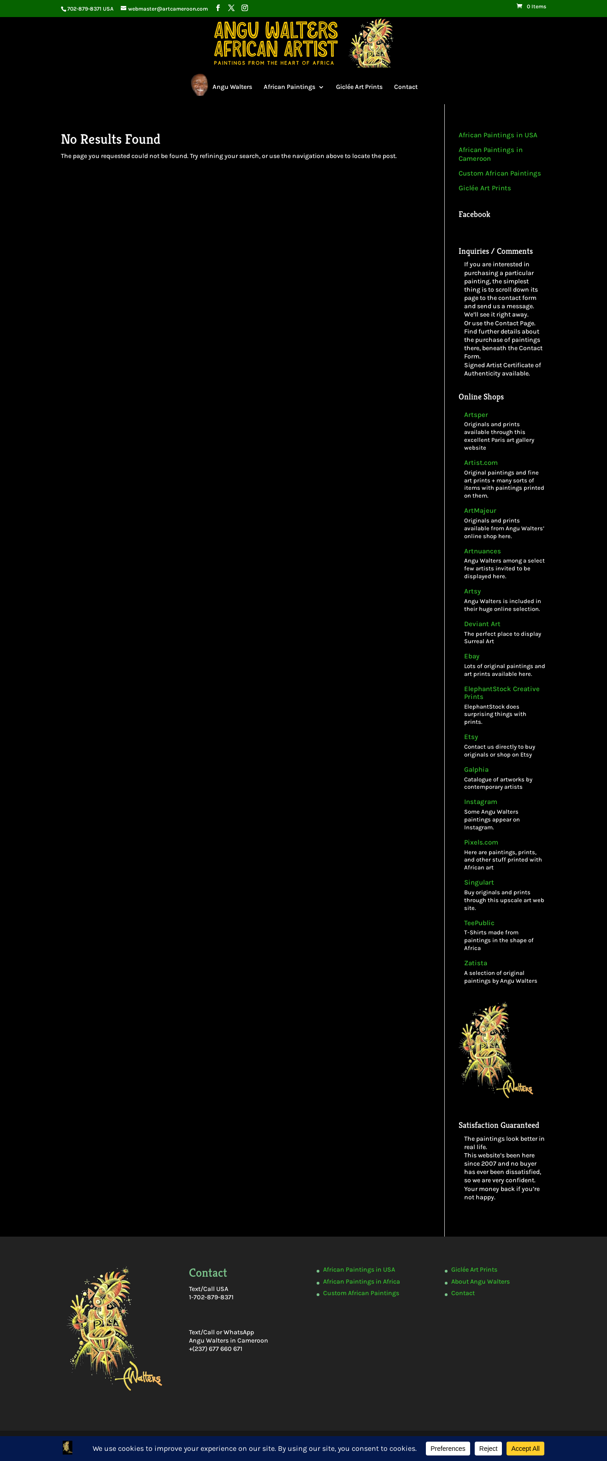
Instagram (480, 802)
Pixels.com (481, 842)
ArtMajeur (480, 511)
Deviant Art (482, 624)
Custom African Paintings (500, 173)
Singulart (479, 882)
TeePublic (479, 923)
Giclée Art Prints (359, 87)
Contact (406, 87)
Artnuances (482, 551)
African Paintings (289, 87)
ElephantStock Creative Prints (502, 693)
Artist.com (481, 463)
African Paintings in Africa (361, 1281)
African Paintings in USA (498, 135)
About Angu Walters (480, 1281)
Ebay (471, 656)
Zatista (475, 963)
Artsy (472, 591)
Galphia (476, 770)
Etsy (471, 737)
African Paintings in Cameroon (491, 154)
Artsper (476, 415)
